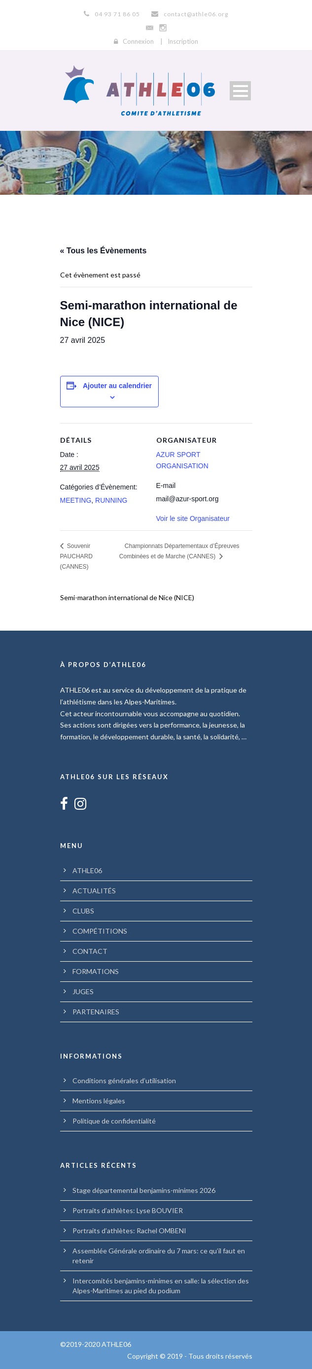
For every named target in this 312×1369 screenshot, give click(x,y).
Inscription (183, 41)
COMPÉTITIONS (99, 931)
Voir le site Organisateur (193, 518)
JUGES (83, 991)
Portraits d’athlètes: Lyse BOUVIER (127, 1210)
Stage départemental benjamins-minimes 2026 (143, 1190)
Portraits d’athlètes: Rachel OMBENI (129, 1230)
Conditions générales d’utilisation (124, 1080)
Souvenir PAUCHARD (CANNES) (76, 556)
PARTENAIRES (95, 1011)
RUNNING (111, 500)
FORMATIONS (95, 971)
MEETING (76, 500)
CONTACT (89, 951)
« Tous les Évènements (103, 250)
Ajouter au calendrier (117, 386)
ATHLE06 (87, 870)
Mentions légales (98, 1100)
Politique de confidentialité (114, 1121)
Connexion (138, 41)
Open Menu (240, 90)
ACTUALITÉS (94, 890)
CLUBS (83, 911)
